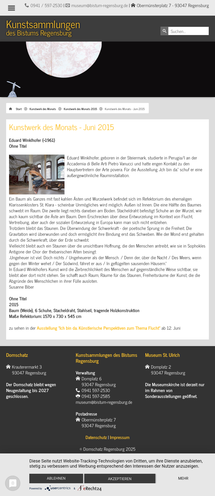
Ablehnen (56, 478)
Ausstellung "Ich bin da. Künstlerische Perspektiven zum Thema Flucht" (98, 328)
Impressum (119, 437)
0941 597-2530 (96, 390)
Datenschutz (96, 437)
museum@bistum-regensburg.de (99, 5)
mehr (183, 478)
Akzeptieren (119, 479)
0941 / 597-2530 (46, 5)
